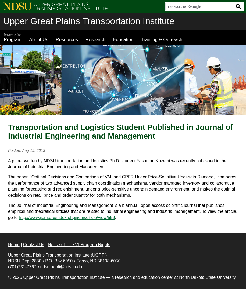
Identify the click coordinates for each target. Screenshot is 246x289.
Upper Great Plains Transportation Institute (88, 21)
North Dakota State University (207, 277)
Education (123, 39)
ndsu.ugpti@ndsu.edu (61, 267)
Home (14, 244)
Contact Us (33, 244)
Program (13, 37)
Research (95, 39)
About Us (38, 39)
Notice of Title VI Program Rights (79, 244)
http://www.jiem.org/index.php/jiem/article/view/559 (67, 217)
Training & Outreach (161, 39)
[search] (198, 6)
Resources (67, 39)
